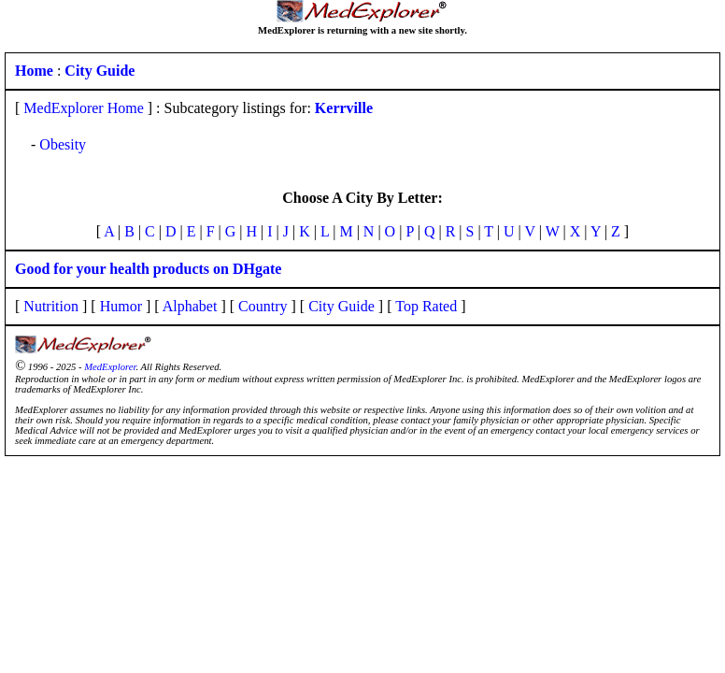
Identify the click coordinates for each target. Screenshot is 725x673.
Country (262, 306)
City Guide (341, 306)
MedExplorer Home (83, 108)
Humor (121, 306)
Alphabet (190, 306)
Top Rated (426, 306)
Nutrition (50, 306)
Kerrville (344, 108)
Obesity (62, 144)
